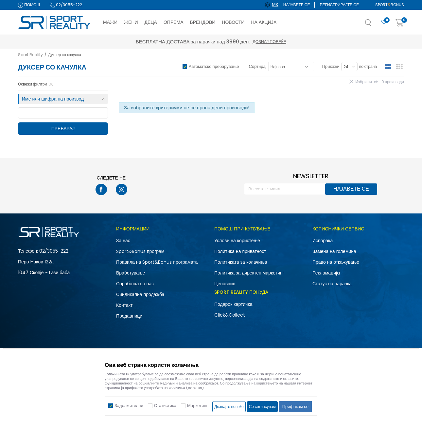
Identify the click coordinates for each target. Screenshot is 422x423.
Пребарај (63, 128)
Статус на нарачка (332, 283)
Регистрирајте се (339, 5)
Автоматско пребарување (214, 66)
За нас (123, 240)
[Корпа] (399, 23)
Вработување (130, 273)
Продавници (129, 316)
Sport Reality (30, 54)
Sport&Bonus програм (140, 251)
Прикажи (331, 66)
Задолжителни (128, 405)
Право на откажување (335, 262)
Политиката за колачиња (240, 262)
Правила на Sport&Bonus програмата (157, 262)
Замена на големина (334, 251)
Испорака (322, 240)
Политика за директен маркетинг (249, 273)
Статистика (165, 405)
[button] (375, 25)
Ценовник (224, 283)
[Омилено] (384, 22)
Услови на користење (237, 240)
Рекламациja (326, 273)
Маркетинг (197, 405)
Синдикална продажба (140, 294)
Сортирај (258, 66)
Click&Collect (229, 315)
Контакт (124, 305)
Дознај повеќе (269, 42)
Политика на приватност (240, 251)
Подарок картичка (233, 304)
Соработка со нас (135, 283)
